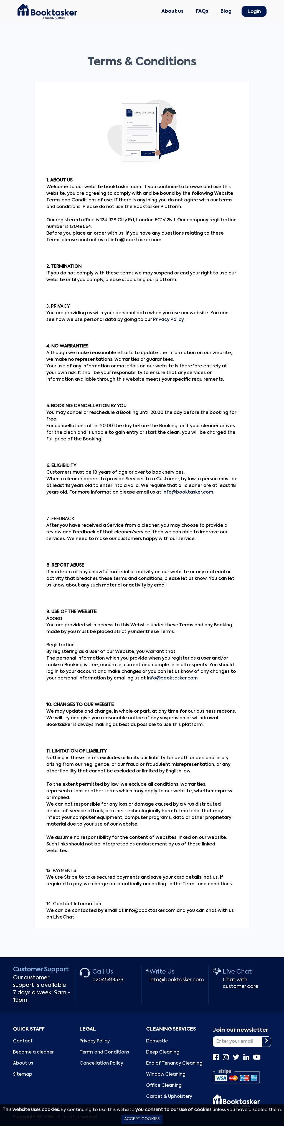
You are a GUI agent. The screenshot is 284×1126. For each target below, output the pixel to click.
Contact (23, 1041)
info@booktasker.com (188, 492)
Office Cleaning (164, 1085)
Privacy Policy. (169, 320)
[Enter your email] (237, 1042)
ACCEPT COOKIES (142, 1119)
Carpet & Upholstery (169, 1096)
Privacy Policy (95, 1041)
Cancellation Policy (101, 1063)
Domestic (157, 1041)
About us (172, 11)
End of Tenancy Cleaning (174, 1063)
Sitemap (22, 1074)
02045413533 (107, 979)
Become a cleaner (33, 1052)
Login (254, 11)
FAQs (202, 11)
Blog (226, 11)
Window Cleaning (166, 1074)
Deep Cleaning (162, 1052)
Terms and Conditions (104, 1052)
